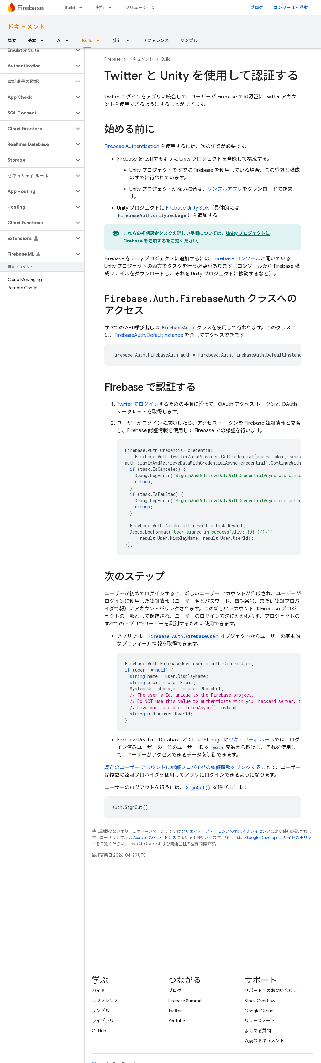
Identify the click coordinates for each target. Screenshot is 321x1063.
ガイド (98, 990)
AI (59, 40)
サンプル (189, 40)
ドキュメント (26, 27)
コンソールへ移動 (290, 7)
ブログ (256, 7)
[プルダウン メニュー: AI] (68, 40)
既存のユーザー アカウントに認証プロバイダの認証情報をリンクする (182, 767)
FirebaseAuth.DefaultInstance (148, 335)
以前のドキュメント (264, 1041)
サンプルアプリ (224, 189)
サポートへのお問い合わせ (271, 990)
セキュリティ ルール (252, 740)
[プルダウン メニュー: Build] (82, 7)
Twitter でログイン (138, 404)
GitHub (99, 1031)
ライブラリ (103, 1020)
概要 (12, 40)
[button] (37, 50)
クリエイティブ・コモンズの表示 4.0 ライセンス (226, 831)
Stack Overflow (260, 1000)
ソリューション (140, 7)
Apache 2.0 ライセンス (154, 837)
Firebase (112, 59)
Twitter (175, 1010)
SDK (187, 208)
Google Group (259, 1010)
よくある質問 (258, 1031)
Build (70, 7)
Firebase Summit (185, 1000)
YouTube (176, 1020)
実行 (100, 7)
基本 (32, 40)
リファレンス (156, 40)
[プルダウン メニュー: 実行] (111, 7)
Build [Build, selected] (87, 40)
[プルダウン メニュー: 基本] (43, 40)
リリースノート (260, 1020)
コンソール (237, 259)
